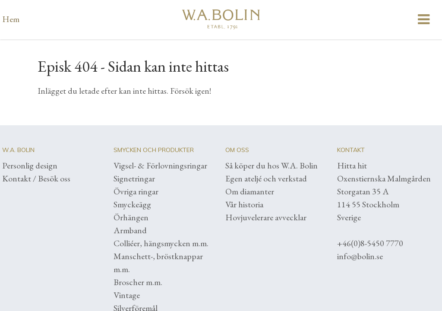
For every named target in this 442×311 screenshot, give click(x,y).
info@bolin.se (360, 256)
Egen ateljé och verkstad (266, 178)
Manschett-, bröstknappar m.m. (158, 263)
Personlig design (29, 165)
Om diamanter (249, 191)
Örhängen (131, 217)
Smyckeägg (132, 204)
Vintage (127, 295)
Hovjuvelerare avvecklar (265, 217)
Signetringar (134, 178)
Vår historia (244, 204)
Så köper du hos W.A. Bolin (271, 165)
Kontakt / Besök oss (36, 178)
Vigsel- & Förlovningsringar (160, 165)
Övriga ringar (136, 191)
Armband (130, 230)
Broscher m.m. (138, 282)
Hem (10, 19)
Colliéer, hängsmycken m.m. (161, 243)
